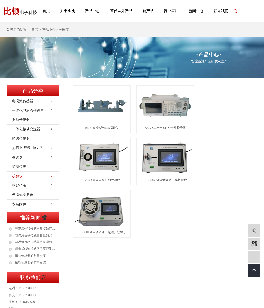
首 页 (35, 29)
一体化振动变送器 (26, 129)
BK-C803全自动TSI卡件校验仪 (166, 128)
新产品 (148, 11)
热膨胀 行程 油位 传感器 (31, 148)
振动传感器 (21, 120)
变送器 (17, 157)
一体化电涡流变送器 (28, 110)
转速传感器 (21, 138)
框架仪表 (19, 185)
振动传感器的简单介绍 (30, 262)
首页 (46, 11)
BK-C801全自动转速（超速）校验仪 (102, 233)
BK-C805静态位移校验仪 (102, 128)
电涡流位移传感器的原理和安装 (35, 242)
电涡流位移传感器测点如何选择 (35, 228)
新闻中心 (196, 11)
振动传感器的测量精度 (30, 255)
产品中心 (92, 11)
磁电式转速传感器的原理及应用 (35, 249)
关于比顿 (67, 11)
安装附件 (19, 204)
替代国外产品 (121, 11)
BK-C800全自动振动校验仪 (102, 181)
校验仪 (17, 176)
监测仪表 (19, 166)
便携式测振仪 (22, 195)
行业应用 (171, 11)
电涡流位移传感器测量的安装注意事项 (35, 235)
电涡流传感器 (22, 101)
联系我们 (221, 11)
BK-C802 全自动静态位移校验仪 (166, 181)
